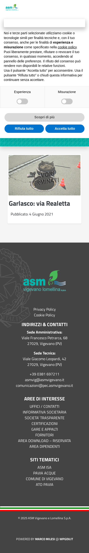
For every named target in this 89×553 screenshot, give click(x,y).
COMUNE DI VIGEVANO (44, 479)
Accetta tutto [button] (65, 128)
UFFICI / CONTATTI (44, 406)
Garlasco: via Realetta (39, 203)
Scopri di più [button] (44, 117)
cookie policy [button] (67, 47)
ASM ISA (44, 467)
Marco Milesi (45, 539)
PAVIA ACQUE (44, 473)
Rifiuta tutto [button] (24, 128)
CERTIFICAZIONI (45, 423)
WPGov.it (66, 539)
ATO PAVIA (44, 484)
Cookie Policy (44, 315)
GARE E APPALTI (44, 429)
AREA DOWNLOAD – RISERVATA (44, 440)
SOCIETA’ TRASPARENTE (45, 418)
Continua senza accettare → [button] (44, 23)
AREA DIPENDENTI (44, 446)
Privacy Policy (44, 309)
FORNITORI (44, 435)
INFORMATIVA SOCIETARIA (44, 412)
